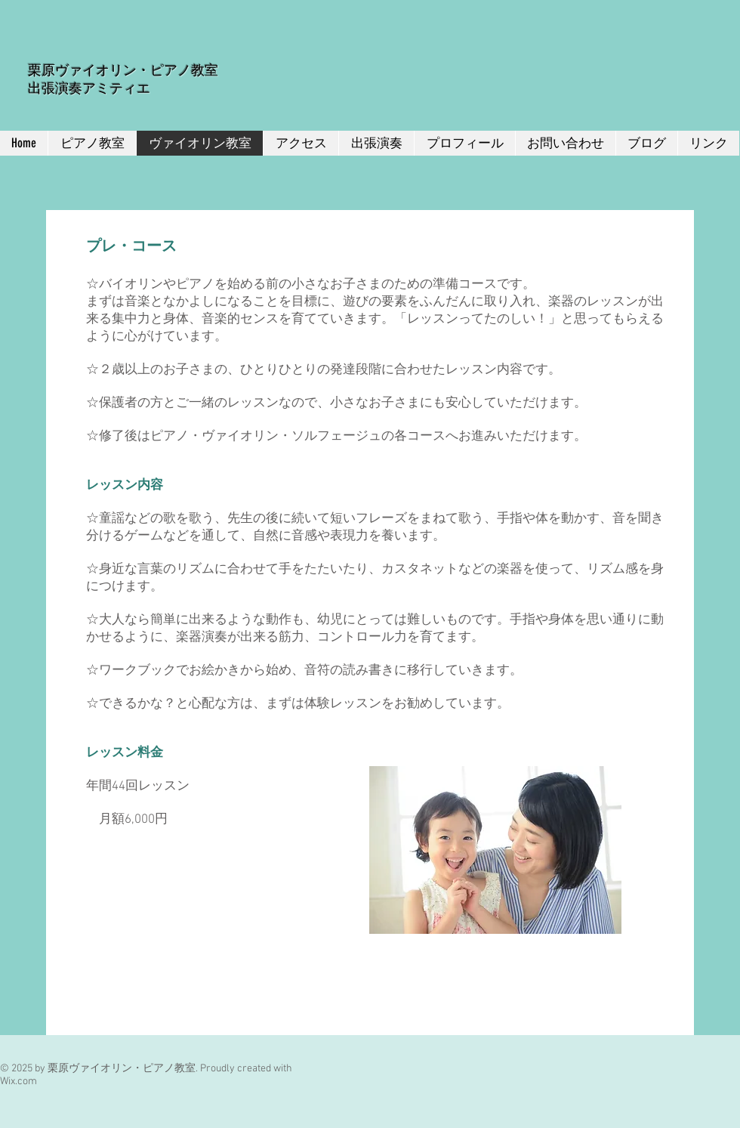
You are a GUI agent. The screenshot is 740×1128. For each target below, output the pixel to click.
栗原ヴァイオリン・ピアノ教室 (123, 70)
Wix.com (18, 1081)
